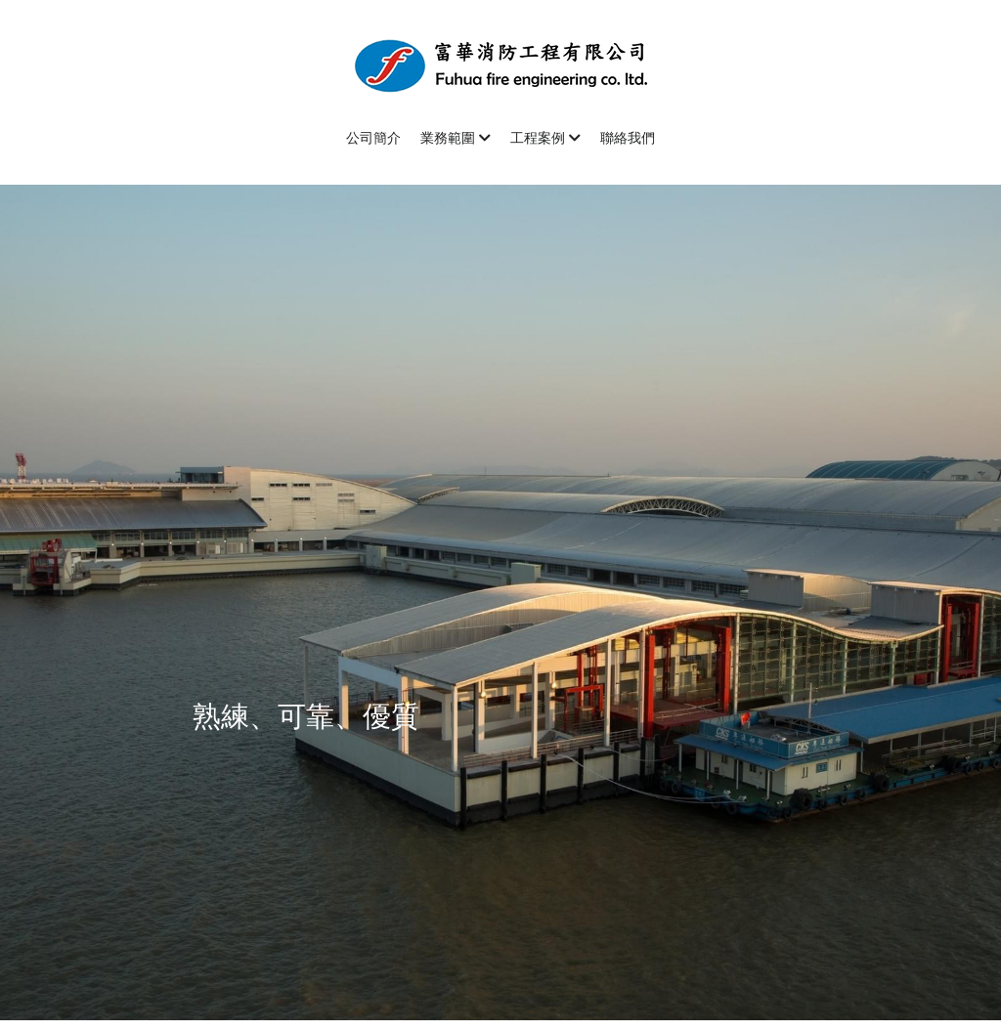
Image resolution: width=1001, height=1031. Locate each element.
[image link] (500, 64)
